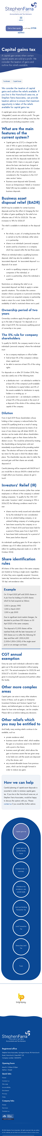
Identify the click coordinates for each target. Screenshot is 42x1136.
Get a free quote (14, 28)
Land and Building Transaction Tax (21, 908)
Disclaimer (5, 1090)
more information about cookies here (28, 1132)
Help (3, 1097)
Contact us (5, 1081)
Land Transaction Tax (21, 927)
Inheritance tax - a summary (21, 870)
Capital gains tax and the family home (21, 851)
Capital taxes (17, 81)
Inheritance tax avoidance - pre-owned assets (21, 889)
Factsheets (6, 81)
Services (5, 1108)
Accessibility (6, 1087)
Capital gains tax (21, 831)
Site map (5, 1084)
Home (4, 1078)
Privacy (4, 1094)
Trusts (21, 966)
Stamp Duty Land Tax (21, 946)
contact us (8, 804)
